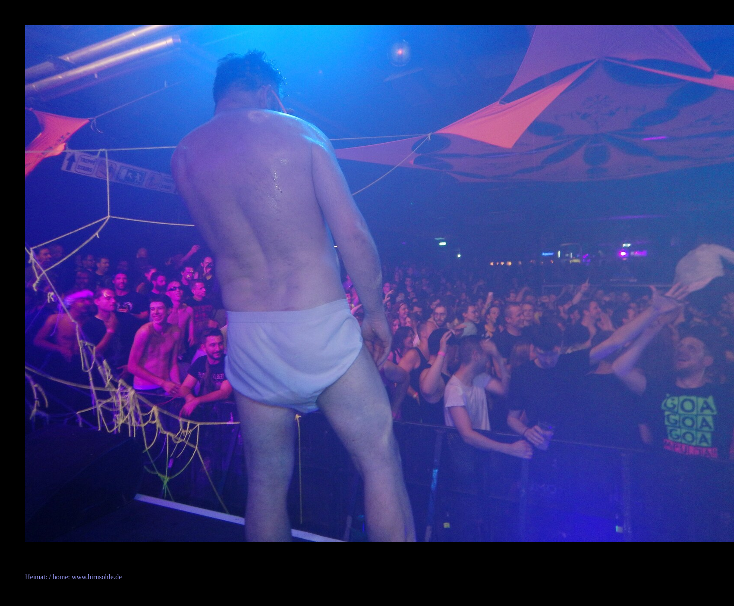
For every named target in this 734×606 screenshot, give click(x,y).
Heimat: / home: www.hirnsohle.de (73, 577)
